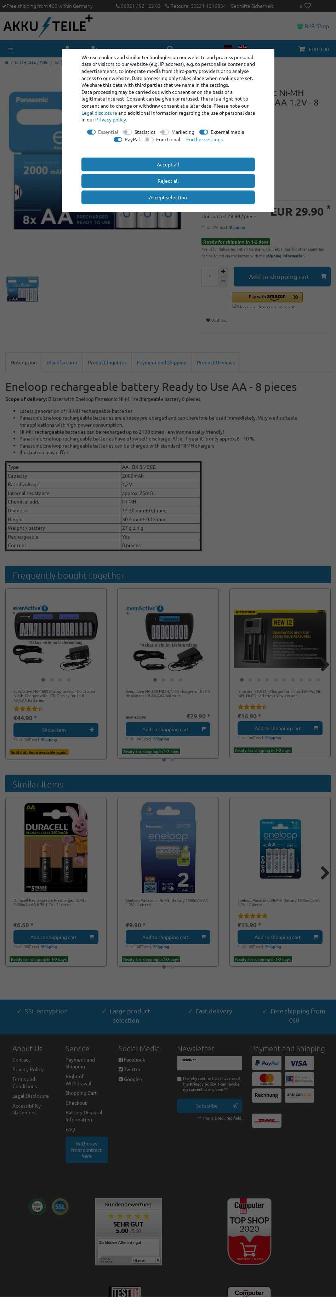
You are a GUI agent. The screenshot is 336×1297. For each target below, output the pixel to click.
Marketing (182, 132)
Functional (168, 139)
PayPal (132, 139)
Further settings (204, 139)
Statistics (145, 132)
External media (227, 132)
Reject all (168, 180)
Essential (108, 132)
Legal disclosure (99, 112)
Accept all (168, 164)
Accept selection (168, 197)
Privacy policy (110, 119)
